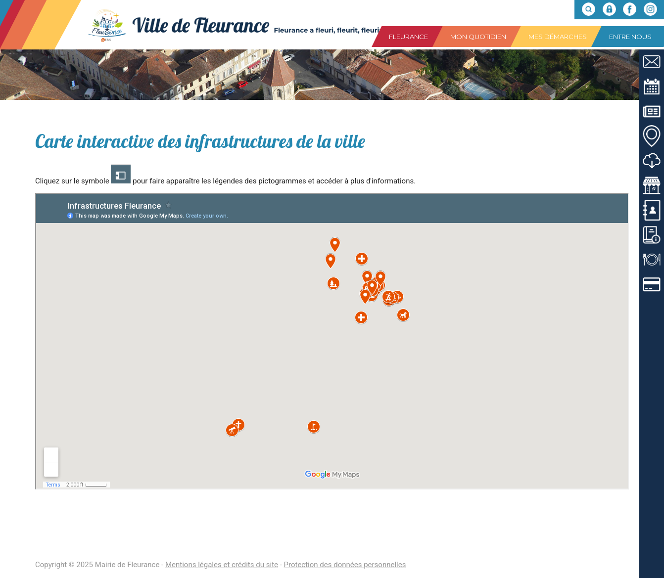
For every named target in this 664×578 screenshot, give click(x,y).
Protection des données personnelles (345, 564)
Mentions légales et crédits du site (221, 564)
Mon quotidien (478, 37)
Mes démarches (557, 37)
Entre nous (630, 37)
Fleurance (408, 37)
